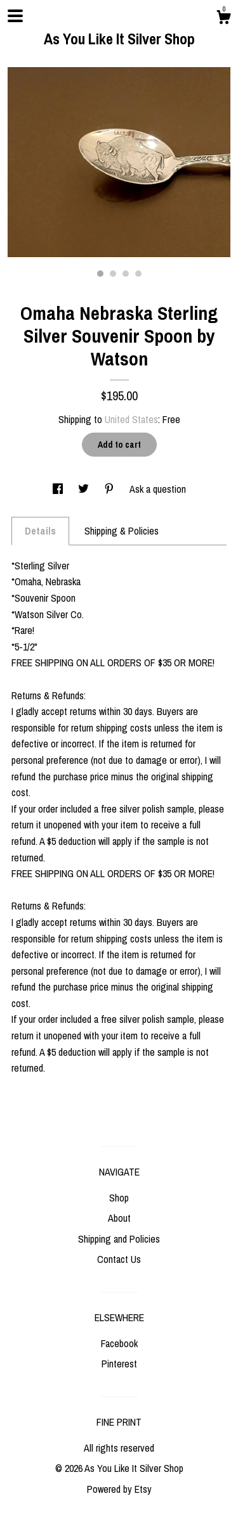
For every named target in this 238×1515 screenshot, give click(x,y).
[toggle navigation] (15, 16)
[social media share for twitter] (84, 489)
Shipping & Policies (121, 531)
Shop (119, 1198)
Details (40, 531)
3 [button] (125, 273)
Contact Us (119, 1259)
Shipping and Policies (119, 1239)
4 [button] (138, 273)
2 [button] (113, 273)
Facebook (119, 1343)
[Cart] (223, 19)
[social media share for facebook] (59, 489)
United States (131, 419)
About (119, 1218)
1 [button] (100, 273)
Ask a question (157, 489)
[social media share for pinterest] (110, 489)
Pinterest (119, 1364)
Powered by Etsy (119, 1489)
